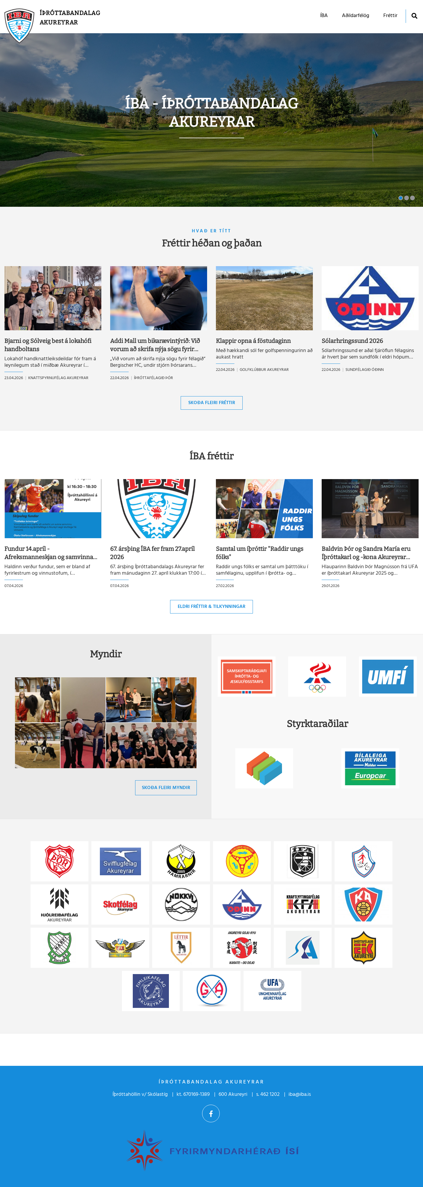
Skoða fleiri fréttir (211, 403)
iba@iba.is (299, 1094)
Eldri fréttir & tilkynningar (211, 607)
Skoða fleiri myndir (166, 788)
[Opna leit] (414, 15)
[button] (400, 198)
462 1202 (270, 1094)
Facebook (211, 1113)
